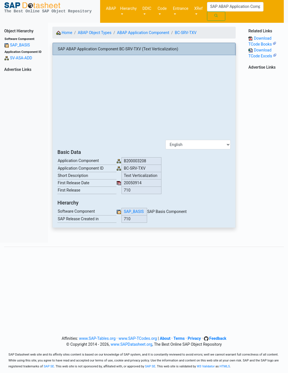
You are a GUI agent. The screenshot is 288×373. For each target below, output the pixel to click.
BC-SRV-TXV (186, 32)
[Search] (235, 7)
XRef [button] (198, 8)
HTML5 (225, 366)
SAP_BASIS (20, 45)
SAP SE (49, 366)
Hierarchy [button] (128, 8)
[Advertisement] (24, 158)
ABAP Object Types (95, 32)
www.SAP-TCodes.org (137, 338)
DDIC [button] (147, 8)
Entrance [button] (180, 8)
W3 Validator (206, 366)
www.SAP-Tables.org (97, 338)
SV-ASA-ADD (21, 58)
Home (64, 32)
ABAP (111, 8)
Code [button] (162, 8)
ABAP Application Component (143, 32)
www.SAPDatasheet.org (131, 344)
